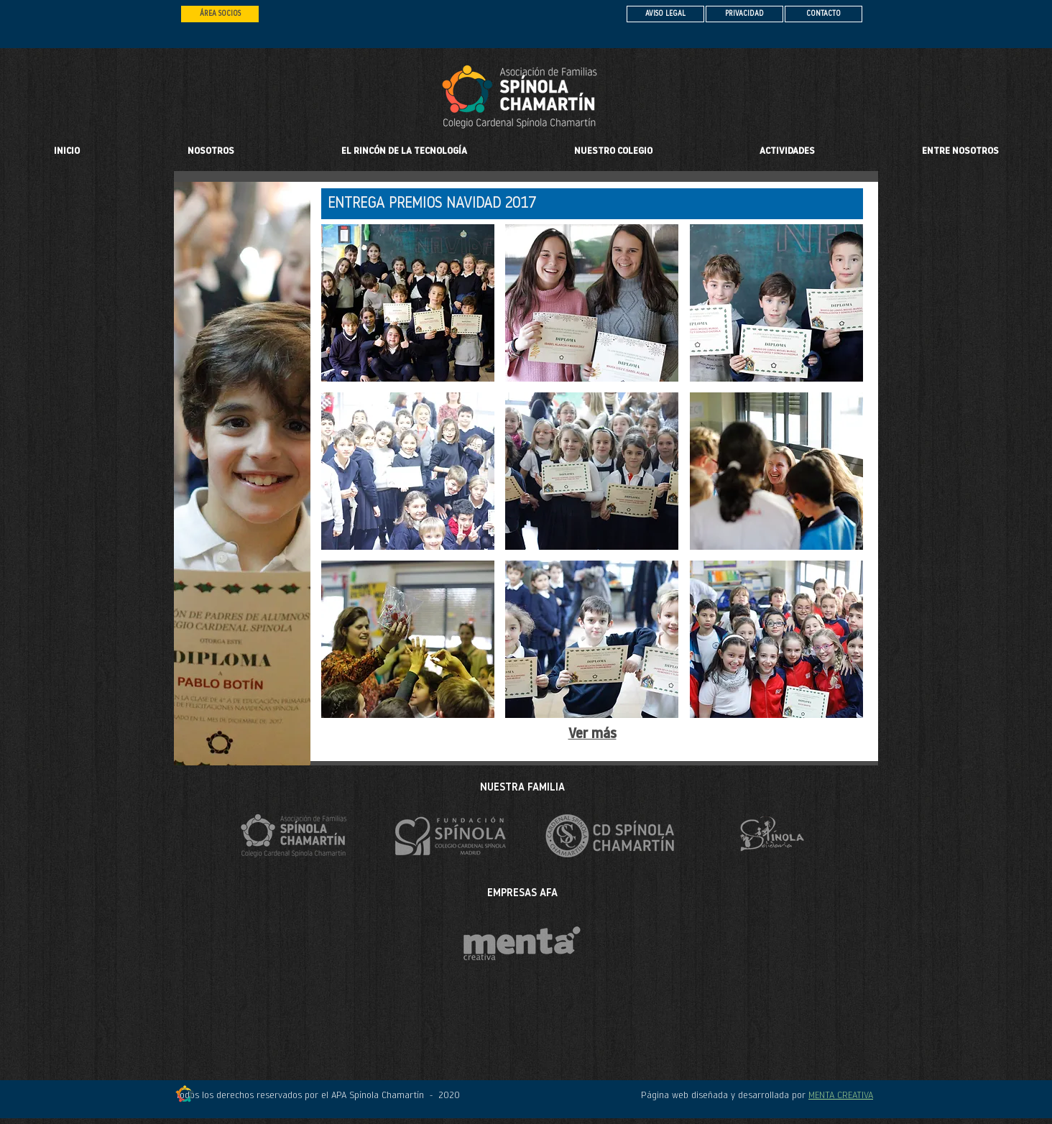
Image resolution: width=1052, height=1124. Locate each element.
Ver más (592, 735)
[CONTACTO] (823, 14)
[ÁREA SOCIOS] (220, 14)
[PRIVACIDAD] (744, 14)
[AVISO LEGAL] (665, 14)
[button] (613, 152)
